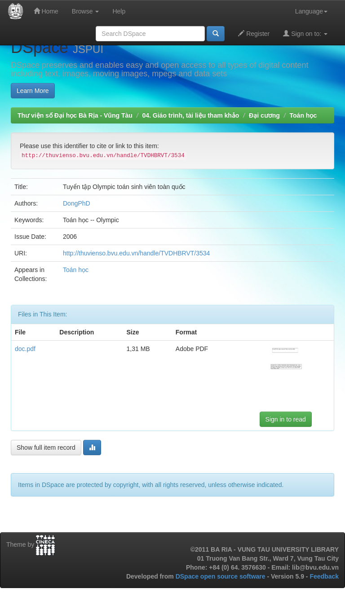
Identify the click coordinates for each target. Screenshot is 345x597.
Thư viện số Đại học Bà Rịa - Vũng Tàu (75, 115)
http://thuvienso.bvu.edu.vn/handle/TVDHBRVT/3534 (136, 253)
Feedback (324, 576)
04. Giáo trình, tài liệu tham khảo (190, 115)
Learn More (33, 90)
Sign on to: (305, 33)
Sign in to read (285, 419)
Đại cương (264, 115)
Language (311, 11)
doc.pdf (25, 348)
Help (118, 11)
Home (46, 11)
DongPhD (76, 203)
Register (254, 33)
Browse (85, 11)
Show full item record (46, 447)
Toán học (303, 115)
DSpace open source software (221, 576)
